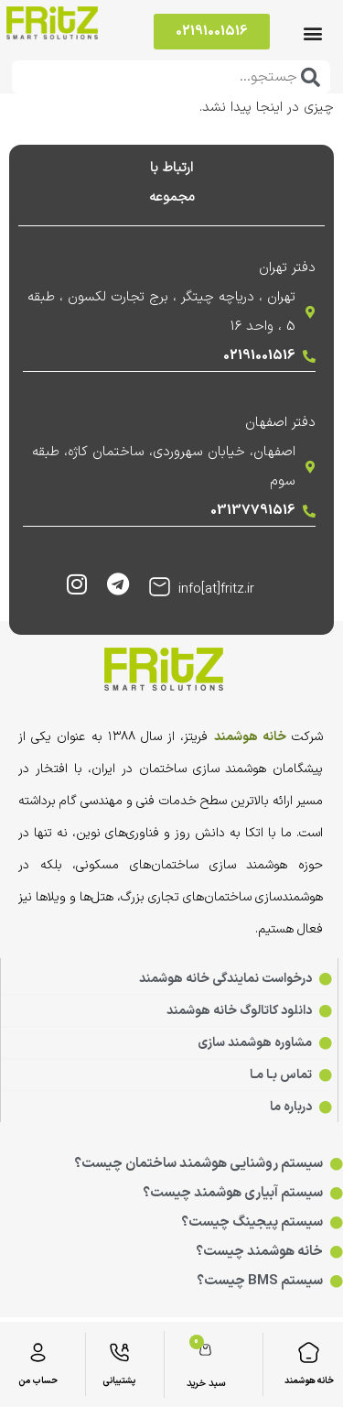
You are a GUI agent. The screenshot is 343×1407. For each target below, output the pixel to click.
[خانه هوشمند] (308, 1352)
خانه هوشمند (309, 1381)
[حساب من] (38, 1352)
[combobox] (171, 76)
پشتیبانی (118, 1381)
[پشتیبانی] (119, 1352)
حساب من (38, 1381)
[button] (312, 33)
